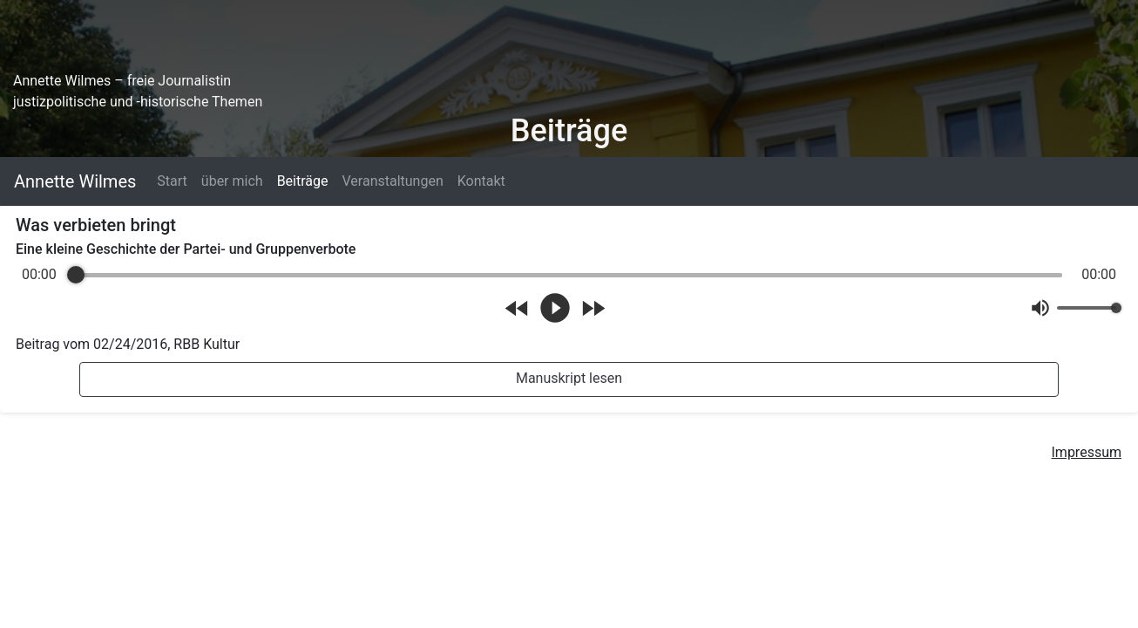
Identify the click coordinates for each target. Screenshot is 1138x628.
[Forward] (593, 308)
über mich (232, 181)
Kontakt (481, 181)
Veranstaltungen (392, 181)
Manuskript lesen (569, 378)
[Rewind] (517, 308)
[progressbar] (568, 274)
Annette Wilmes (75, 181)
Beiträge (303, 181)
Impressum (1087, 452)
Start (171, 181)
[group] (569, 295)
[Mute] (1040, 308)
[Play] (555, 307)
